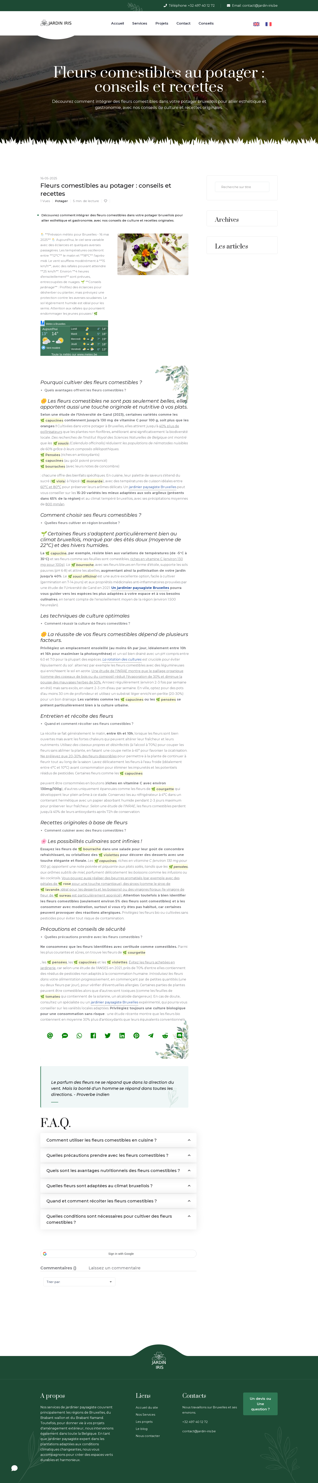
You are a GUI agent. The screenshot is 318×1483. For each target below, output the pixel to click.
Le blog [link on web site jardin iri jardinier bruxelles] (141, 1429)
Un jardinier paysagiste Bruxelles (140, 587)
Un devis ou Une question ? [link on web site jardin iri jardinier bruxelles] (260, 1404)
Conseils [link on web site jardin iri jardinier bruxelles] (206, 23)
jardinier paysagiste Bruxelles (152, 486)
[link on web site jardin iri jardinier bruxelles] (55, 23)
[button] (118, 1254)
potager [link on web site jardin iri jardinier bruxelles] (61, 201)
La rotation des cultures (122, 659)
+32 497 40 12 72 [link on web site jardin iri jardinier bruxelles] (201, 6)
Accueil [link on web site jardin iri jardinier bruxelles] (117, 23)
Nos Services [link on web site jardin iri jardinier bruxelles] (145, 1414)
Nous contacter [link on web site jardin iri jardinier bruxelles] (148, 1436)
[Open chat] (14, 1468)
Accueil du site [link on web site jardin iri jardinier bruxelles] (147, 1407)
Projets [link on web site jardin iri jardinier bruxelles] (161, 23)
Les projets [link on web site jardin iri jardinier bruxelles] (144, 1422)
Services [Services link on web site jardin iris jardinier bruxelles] (139, 23)
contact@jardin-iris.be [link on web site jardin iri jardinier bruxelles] (260, 6)
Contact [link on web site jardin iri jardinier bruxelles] (183, 23)
